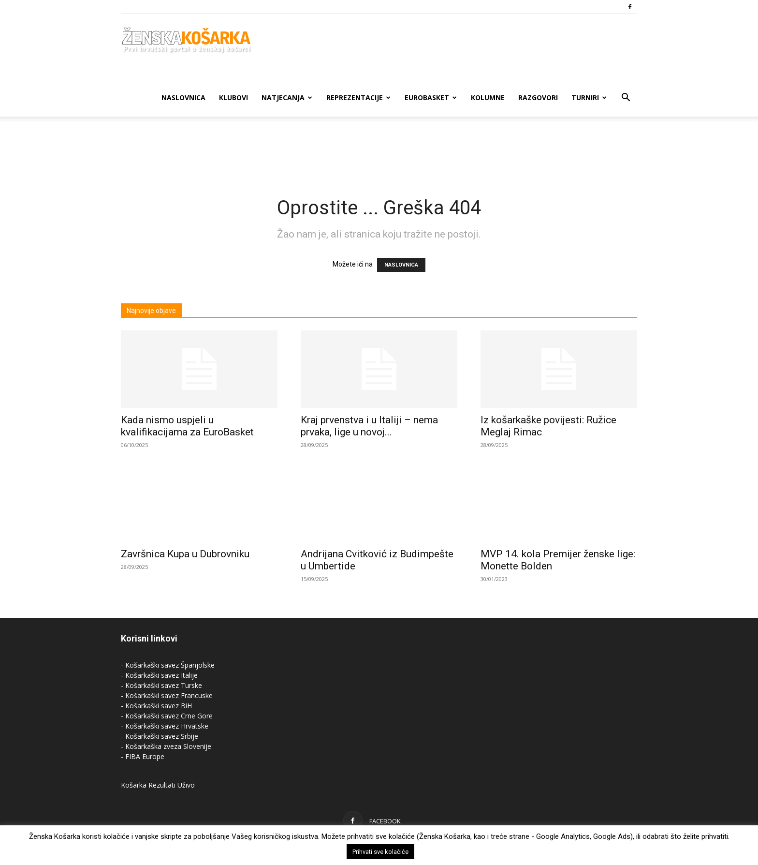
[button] (625, 98)
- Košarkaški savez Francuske (167, 695)
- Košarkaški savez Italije (159, 675)
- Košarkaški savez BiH (156, 705)
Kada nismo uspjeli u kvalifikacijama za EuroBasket (187, 426)
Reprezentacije (358, 97)
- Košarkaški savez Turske (161, 685)
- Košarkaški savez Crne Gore (167, 715)
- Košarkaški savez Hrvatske (164, 726)
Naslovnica (183, 97)
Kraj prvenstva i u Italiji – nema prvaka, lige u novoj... (369, 426)
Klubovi (233, 97)
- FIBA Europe (142, 756)
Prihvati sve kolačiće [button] (380, 851)
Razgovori (538, 97)
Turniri (589, 97)
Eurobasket (431, 97)
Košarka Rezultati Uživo (158, 785)
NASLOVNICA (401, 265)
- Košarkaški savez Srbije (159, 736)
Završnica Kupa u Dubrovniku (185, 554)
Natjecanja (287, 97)
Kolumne (488, 97)
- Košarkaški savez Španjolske (168, 665)
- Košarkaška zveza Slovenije (166, 746)
